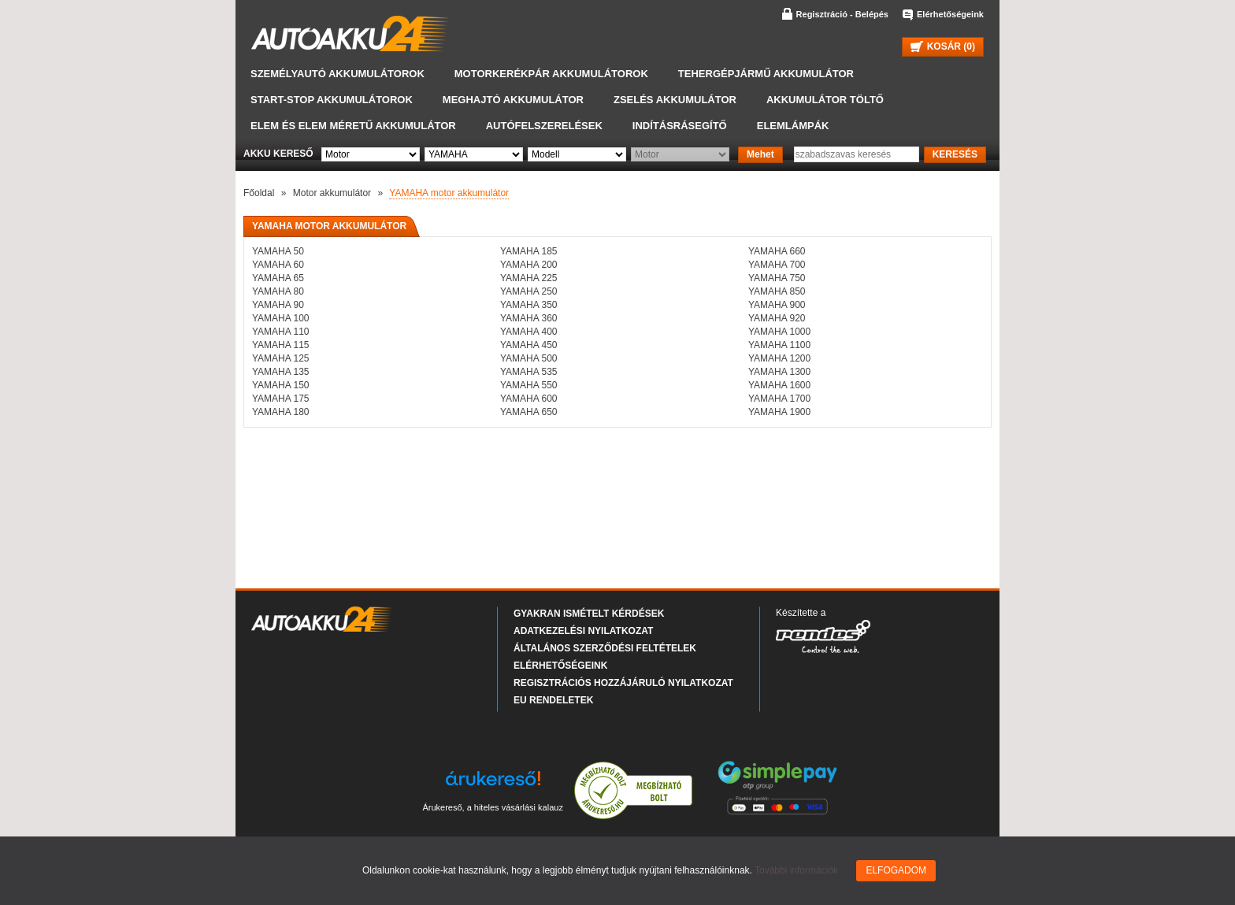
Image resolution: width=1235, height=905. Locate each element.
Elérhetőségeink (950, 14)
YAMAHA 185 (528, 251)
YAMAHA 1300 (779, 371)
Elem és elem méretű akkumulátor (353, 126)
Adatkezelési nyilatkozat (583, 630)
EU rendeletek (553, 700)
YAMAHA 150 (280, 385)
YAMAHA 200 (528, 264)
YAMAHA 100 (280, 318)
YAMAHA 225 (528, 278)
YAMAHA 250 (528, 291)
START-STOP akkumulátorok (331, 100)
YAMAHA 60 (278, 264)
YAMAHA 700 (776, 264)
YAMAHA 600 (528, 398)
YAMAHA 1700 (779, 398)
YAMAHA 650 (528, 411)
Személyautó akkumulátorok (337, 74)
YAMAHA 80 (278, 291)
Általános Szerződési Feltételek (605, 648)
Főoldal (258, 192)
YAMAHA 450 (528, 345)
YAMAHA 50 (278, 251)
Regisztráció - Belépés (842, 14)
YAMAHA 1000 (779, 331)
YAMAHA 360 (528, 318)
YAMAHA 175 (280, 398)
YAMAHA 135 (280, 371)
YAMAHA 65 (278, 278)
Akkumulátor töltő (825, 100)
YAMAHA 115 (280, 345)
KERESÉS (955, 154)
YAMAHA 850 (776, 291)
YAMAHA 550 (528, 385)
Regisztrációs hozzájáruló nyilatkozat (623, 682)
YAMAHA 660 (776, 251)
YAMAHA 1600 (779, 385)
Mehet (760, 154)
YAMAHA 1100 (779, 345)
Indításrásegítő (679, 126)
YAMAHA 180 (280, 411)
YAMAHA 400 (528, 331)
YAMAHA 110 (280, 331)
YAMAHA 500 (528, 358)
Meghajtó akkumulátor (513, 100)
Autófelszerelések (544, 126)
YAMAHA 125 (280, 358)
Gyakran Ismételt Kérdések (589, 613)
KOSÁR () (942, 46)
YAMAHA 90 (278, 304)
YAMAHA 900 (776, 304)
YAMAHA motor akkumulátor (449, 192)
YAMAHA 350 (528, 304)
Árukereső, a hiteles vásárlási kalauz (492, 807)
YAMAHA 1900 (779, 411)
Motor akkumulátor (332, 192)
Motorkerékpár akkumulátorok (551, 74)
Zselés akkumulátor (675, 100)
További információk (796, 870)
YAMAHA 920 (776, 318)
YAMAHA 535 (528, 371)
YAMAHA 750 (776, 278)
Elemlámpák (793, 126)
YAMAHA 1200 (779, 358)
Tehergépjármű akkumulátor (766, 74)
